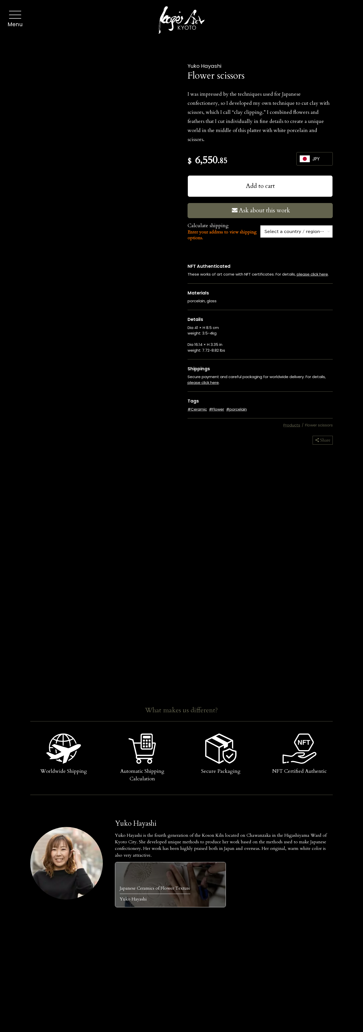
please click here (312, 274)
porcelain (238, 409)
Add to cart (260, 186)
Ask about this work (260, 210)
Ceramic (199, 409)
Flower (218, 409)
